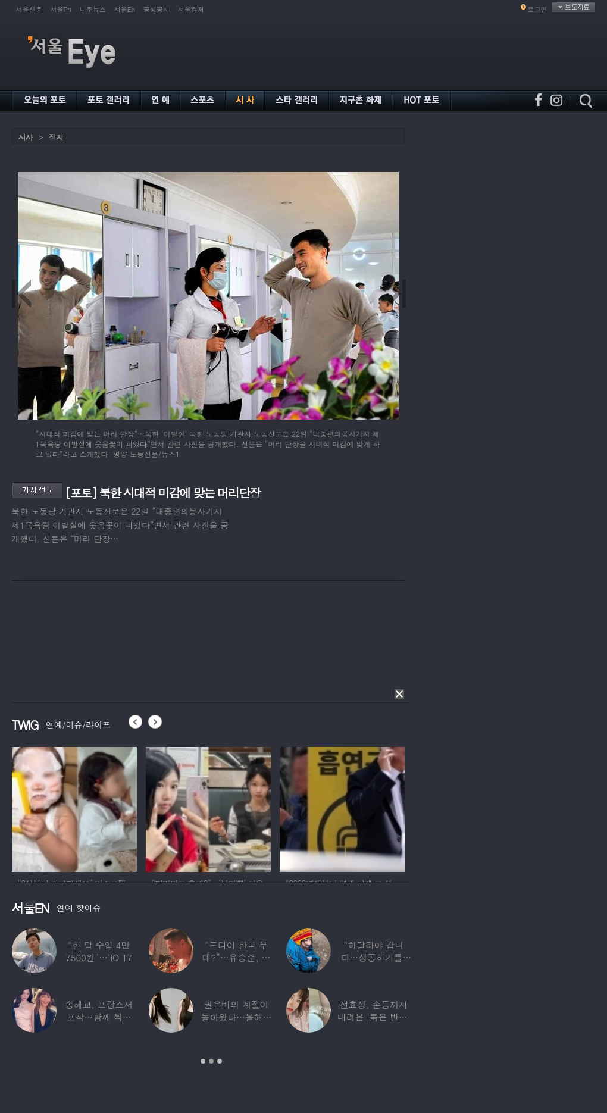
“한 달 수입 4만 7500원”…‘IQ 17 (98, 951)
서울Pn (61, 9)
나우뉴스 (93, 9)
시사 (25, 137)
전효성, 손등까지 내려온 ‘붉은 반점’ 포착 (373, 1017)
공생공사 (156, 9)
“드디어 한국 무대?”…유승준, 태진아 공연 (236, 957)
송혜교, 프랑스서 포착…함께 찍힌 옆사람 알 (99, 1017)
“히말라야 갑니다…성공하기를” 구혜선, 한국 (373, 957)
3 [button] (219, 1061)
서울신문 (29, 9)
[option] (74, 807)
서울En (124, 9)
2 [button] (211, 1061)
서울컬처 (191, 9)
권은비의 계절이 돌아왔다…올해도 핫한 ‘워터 (236, 1017)
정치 (56, 137)
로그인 (537, 9)
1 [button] (203, 1061)
